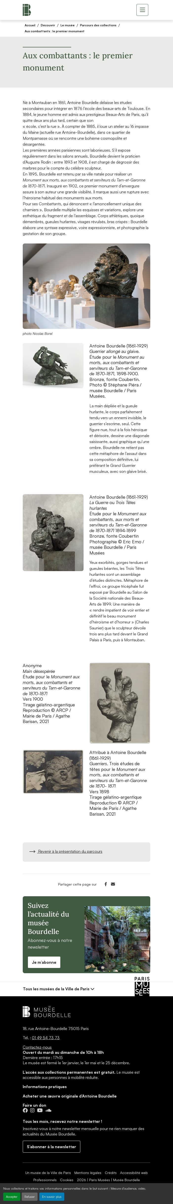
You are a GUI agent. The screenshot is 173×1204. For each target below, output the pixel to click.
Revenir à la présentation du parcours (65, 851)
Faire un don (34, 1105)
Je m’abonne (44, 962)
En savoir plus (52, 1197)
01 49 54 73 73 (46, 1037)
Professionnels (45, 1180)
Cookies (66, 1180)
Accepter (12, 1197)
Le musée (68, 25)
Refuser (29, 1197)
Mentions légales (87, 1172)
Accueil (30, 25)
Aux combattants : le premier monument (55, 31)
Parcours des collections (98, 25)
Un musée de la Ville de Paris (48, 1172)
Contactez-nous (37, 1047)
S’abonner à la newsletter (51, 1146)
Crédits (111, 1172)
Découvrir (48, 25)
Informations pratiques (45, 1086)
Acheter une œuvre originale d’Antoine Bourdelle (70, 1096)
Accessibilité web (134, 1172)
